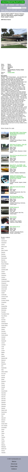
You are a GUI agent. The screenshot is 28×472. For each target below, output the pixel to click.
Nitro (2, 369)
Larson (3, 342)
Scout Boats (4, 390)
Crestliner (3, 298)
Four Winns (4, 315)
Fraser (3, 317)
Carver (3, 271)
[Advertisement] (14, 24)
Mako (2, 354)
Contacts (11, 4)
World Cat (3, 448)
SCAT (2, 389)
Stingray (3, 419)
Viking (2, 442)
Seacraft (3, 400)
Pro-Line (3, 373)
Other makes (4, 371)
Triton (2, 439)
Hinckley (3, 331)
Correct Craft (4, 296)
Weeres (3, 444)
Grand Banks (4, 323)
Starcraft (3, 417)
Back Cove (4, 246)
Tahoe (2, 433)
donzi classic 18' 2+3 (15, 226)
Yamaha (3, 452)
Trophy (3, 441)
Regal (2, 379)
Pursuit (3, 375)
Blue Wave (4, 261)
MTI (2, 365)
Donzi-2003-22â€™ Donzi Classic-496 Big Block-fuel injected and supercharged (18, 134)
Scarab (3, 387)
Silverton (3, 406)
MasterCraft (4, 358)
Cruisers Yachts (5, 300)
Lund (2, 348)
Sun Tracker (4, 425)
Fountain (3, 312)
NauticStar (4, 367)
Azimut (3, 244)
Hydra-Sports (4, 335)
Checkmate (4, 287)
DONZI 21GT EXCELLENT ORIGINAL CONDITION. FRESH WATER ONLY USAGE (18, 177)
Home (2, 4)
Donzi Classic (13, 217)
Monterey (3, 364)
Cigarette (3, 290)
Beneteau (3, 256)
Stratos (3, 421)
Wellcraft (3, 446)
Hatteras (3, 327)
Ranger (3, 377)
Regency (3, 381)
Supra (2, 429)
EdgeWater (4, 308)
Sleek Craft (4, 410)
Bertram (3, 260)
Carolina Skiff (4, 269)
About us (14, 461)
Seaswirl (3, 402)
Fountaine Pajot (5, 313)
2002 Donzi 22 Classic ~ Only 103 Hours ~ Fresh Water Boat (18, 145)
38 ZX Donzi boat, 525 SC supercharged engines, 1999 (17, 197)
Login (17, 4)
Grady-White (4, 325)
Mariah (3, 356)
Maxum (3, 362)
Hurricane (3, 333)
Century (3, 277)
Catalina (3, 273)
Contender (4, 294)
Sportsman (4, 412)
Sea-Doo (3, 394)
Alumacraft (4, 240)
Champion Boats (5, 281)
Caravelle (3, 265)
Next (25, 46)
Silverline (3, 404)
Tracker (3, 437)
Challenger (4, 279)
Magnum (3, 360)
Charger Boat (4, 285)
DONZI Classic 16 (14, 207)
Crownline (3, 302)
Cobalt (3, 292)
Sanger (3, 385)
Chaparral (3, 283)
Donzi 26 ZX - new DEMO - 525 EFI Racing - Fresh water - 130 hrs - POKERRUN (18, 166)
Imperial (3, 337)
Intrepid (3, 338)
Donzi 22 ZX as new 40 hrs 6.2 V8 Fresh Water (18, 156)
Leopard (3, 344)
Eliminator (3, 310)
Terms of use (14, 463)
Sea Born (3, 392)
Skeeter (3, 408)
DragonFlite (4, 306)
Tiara (2, 435)
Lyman (3, 350)
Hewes (3, 329)
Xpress (3, 450)
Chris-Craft (4, 288)
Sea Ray (3, 398)
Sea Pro (3, 396)
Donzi (2, 304)
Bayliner (3, 254)
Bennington (4, 258)
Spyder (3, 414)
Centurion (3, 275)
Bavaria (3, 252)
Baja (2, 248)
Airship (3, 238)
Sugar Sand (4, 423)
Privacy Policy (14, 466)
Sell (7, 4)
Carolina (3, 267)
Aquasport (3, 242)
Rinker (3, 383)
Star (2, 416)
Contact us (14, 468)
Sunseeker (4, 427)
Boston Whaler (5, 263)
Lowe (2, 346)
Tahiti (2, 431)
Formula (3, 319)
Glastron (3, 321)
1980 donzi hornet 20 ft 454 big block (17, 187)
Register (22, 4)
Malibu (3, 352)
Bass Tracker (4, 250)
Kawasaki (3, 340)
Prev (3, 46)
